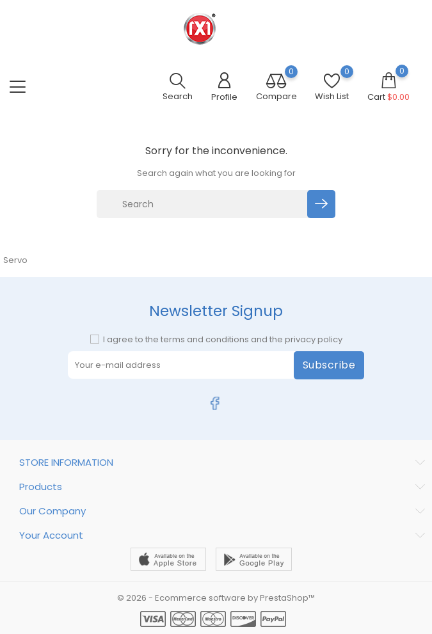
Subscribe (329, 365)
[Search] (204, 204)
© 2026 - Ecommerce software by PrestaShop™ (216, 598)
